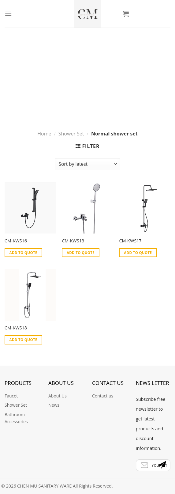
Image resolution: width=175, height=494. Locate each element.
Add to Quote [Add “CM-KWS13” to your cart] (81, 252)
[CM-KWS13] (87, 208)
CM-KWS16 (16, 241)
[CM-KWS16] (30, 208)
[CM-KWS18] (30, 295)
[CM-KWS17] (144, 208)
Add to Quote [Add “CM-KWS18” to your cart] (23, 339)
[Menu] (8, 13)
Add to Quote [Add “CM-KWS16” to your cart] (23, 252)
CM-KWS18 (16, 328)
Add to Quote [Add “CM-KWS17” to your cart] (138, 252)
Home (44, 87)
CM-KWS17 (130, 241)
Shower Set (71, 87)
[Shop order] (87, 164)
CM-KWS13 (73, 241)
